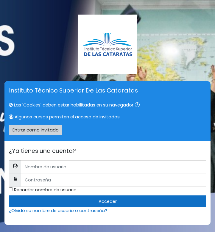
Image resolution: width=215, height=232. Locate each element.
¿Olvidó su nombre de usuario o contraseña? (58, 210)
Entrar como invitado (36, 130)
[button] (138, 105)
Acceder (108, 201)
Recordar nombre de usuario (45, 189)
